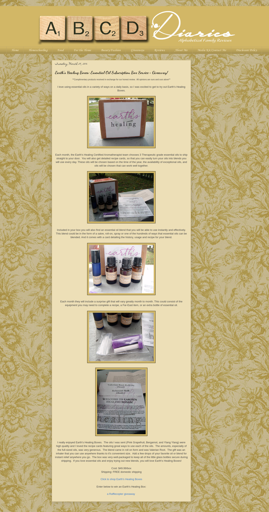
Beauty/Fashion (111, 50)
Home (15, 50)
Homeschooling (38, 50)
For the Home (82, 50)
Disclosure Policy (246, 50)
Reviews (159, 50)
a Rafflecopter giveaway (121, 493)
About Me (181, 50)
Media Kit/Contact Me (211, 50)
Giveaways (137, 50)
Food (60, 50)
